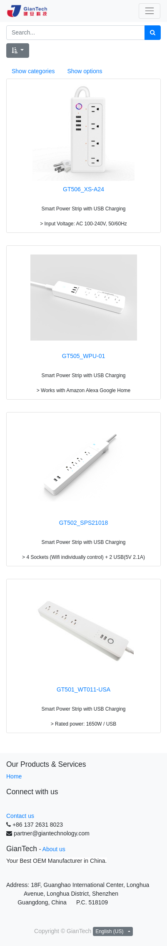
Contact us (20, 816)
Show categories (33, 71)
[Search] (153, 32)
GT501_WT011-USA (83, 689)
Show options (84, 71)
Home (14, 776)
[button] (17, 50)
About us (53, 849)
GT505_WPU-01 (83, 356)
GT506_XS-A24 (83, 189)
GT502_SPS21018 (83, 522)
